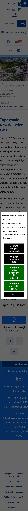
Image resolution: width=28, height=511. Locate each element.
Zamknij (14, 294)
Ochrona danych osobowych (14, 248)
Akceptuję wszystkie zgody (14, 286)
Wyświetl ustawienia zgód (14, 259)
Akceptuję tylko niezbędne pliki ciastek (14, 272)
